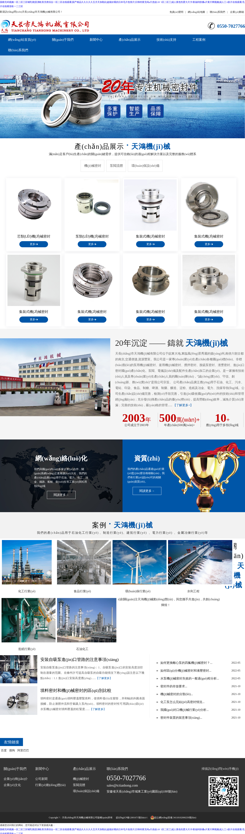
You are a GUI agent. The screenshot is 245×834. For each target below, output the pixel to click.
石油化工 (82, 649)
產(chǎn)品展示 (129, 39)
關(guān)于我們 (63, 39)
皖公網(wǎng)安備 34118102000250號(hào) (173, 817)
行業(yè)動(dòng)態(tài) (50, 785)
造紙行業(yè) (26, 649)
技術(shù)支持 (166, 39)
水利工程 (193, 591)
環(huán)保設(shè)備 (145, 166)
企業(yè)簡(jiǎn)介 (16, 778)
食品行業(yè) (82, 591)
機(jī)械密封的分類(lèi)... (176, 694)
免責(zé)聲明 (176, 12)
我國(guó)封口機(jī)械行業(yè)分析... (184, 709)
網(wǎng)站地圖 (196, 12)
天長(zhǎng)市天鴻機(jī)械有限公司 (79, 817)
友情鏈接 (11, 742)
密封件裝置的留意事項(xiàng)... (181, 717)
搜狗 (12, 750)
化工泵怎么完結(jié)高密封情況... (182, 702)
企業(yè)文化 (12, 785)
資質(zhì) (147, 458)
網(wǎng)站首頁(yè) (22, 39)
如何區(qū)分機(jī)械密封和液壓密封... (185, 670)
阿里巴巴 (23, 750)
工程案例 (198, 39)
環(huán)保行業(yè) (137, 591)
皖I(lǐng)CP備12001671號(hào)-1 (131, 817)
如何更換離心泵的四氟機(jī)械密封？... (186, 662)
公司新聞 (41, 778)
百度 (4, 750)
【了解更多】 (104, 678)
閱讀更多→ (61, 494)
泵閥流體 (116, 166)
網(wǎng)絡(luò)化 (61, 458)
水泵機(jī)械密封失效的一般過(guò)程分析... (189, 678)
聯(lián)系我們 (217, 12)
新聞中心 (96, 39)
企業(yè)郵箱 (237, 12)
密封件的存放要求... (173, 686)
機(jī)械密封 (92, 166)
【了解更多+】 (183, 405)
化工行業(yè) (26, 591)
